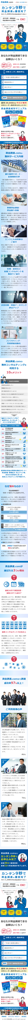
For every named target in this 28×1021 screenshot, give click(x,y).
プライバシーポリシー (14, 1017)
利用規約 (4, 1017)
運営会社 (24, 1017)
